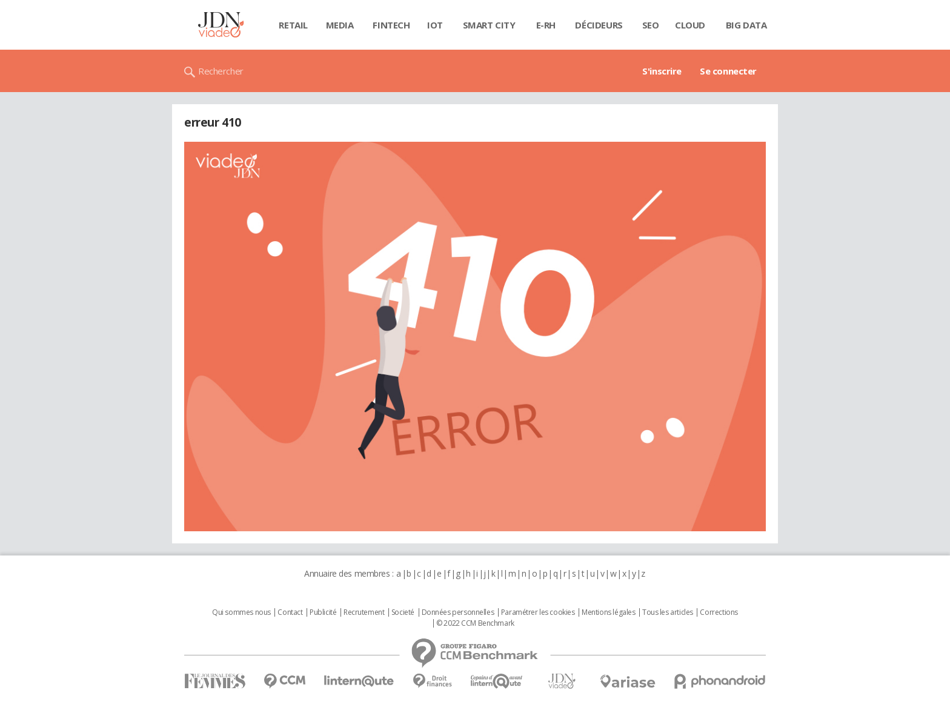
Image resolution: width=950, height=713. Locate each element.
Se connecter (728, 71)
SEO (650, 25)
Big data (746, 25)
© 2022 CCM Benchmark (475, 623)
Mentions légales (608, 612)
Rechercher (221, 71)
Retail (293, 25)
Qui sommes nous (241, 612)
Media (340, 25)
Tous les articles (667, 612)
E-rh (546, 25)
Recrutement (364, 612)
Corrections (718, 612)
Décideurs (598, 25)
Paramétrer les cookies (538, 612)
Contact (289, 612)
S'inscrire (662, 71)
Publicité (323, 612)
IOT (435, 25)
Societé (402, 612)
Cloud (690, 25)
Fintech (391, 25)
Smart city (489, 25)
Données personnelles (458, 612)
